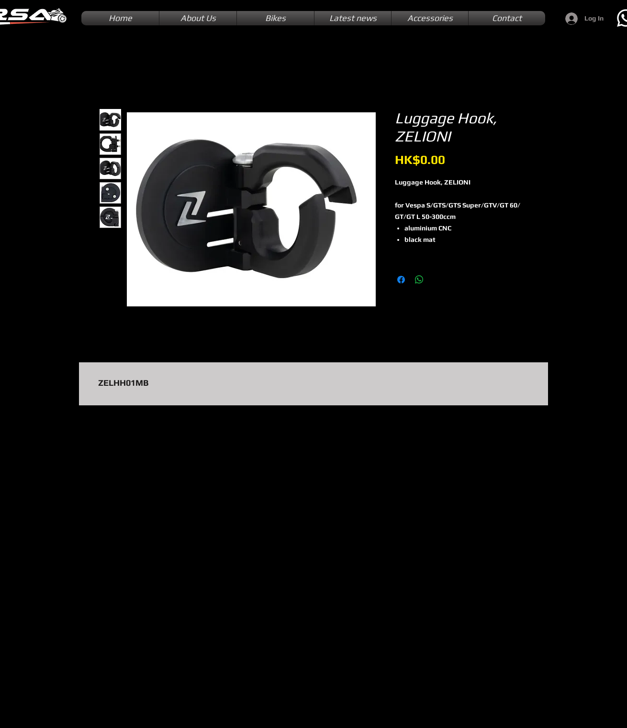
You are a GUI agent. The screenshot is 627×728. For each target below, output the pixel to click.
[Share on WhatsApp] (419, 279)
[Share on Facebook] (401, 279)
